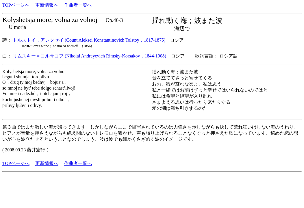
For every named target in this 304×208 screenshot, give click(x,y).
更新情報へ (46, 5)
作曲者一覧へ (78, 5)
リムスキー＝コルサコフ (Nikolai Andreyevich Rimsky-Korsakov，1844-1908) (89, 55)
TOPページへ (15, 5)
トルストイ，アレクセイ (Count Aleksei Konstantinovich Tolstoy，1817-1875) (89, 40)
